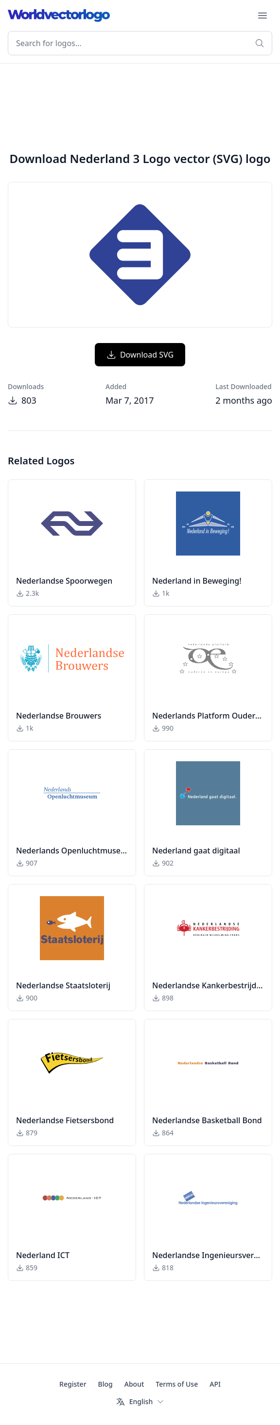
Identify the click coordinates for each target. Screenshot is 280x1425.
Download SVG (140, 354)
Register (72, 1384)
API (215, 1384)
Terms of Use (177, 1384)
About (134, 1384)
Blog (105, 1384)
